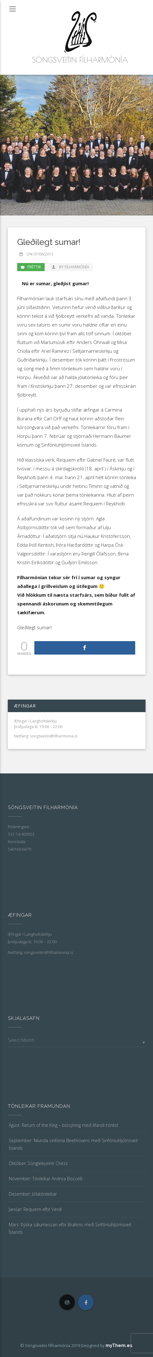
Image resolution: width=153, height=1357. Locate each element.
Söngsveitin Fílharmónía (80, 59)
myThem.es (119, 1345)
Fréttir (34, 267)
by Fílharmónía (70, 267)
